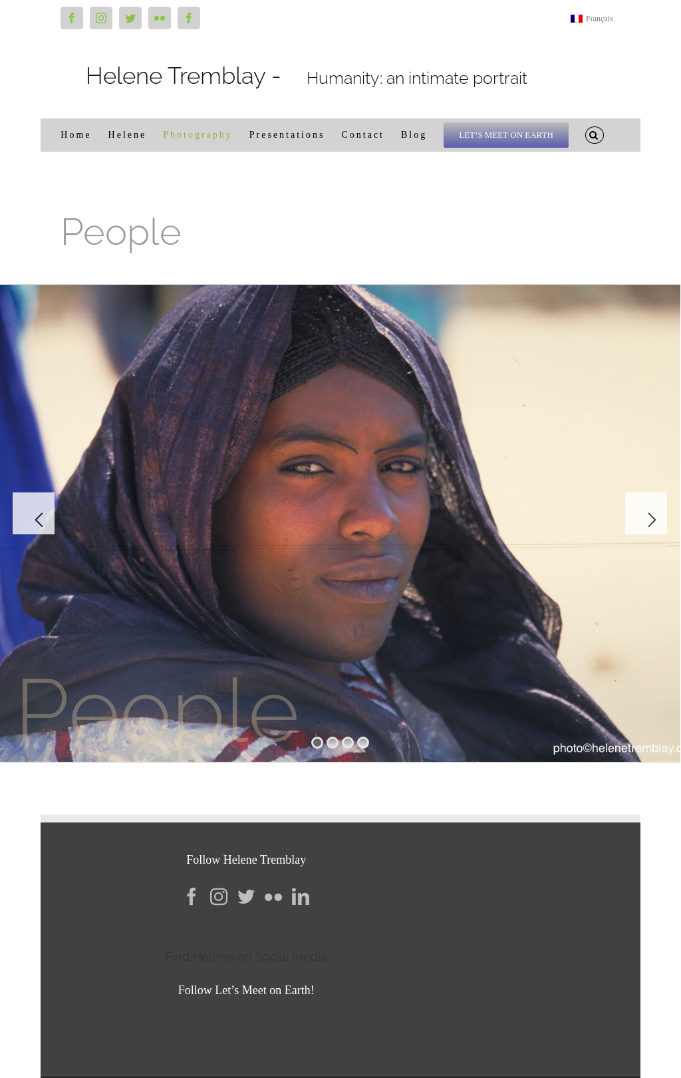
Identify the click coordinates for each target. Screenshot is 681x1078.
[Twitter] (246, 896)
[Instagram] (218, 896)
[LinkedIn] (300, 896)
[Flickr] (273, 896)
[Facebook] (191, 896)
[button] (594, 135)
